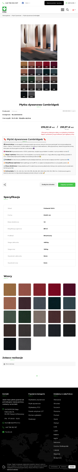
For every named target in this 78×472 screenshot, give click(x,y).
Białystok (57, 454)
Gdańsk (56, 450)
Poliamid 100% (49, 208)
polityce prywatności (12, 469)
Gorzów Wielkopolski (61, 446)
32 (45, 222)
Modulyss (14, 111)
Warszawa (57, 400)
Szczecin (57, 407)
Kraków (56, 435)
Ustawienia (54, 467)
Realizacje (32, 419)
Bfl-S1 (46, 229)
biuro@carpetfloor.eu (12, 423)
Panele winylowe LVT (35, 411)
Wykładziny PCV (34, 407)
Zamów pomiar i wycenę (53, 3)
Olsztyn (56, 423)
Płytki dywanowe (34, 403)
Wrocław (57, 403)
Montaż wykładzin (34, 415)
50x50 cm (47, 215)
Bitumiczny (48, 235)
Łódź (55, 427)
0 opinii (73, 111)
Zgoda (72, 467)
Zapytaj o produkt (67, 184)
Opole (56, 419)
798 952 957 (11, 3)
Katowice (57, 442)
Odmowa (64, 467)
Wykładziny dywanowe (36, 400)
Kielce (56, 438)
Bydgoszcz (58, 458)
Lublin (56, 431)
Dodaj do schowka (47, 184)
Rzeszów (57, 411)
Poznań (56, 415)
